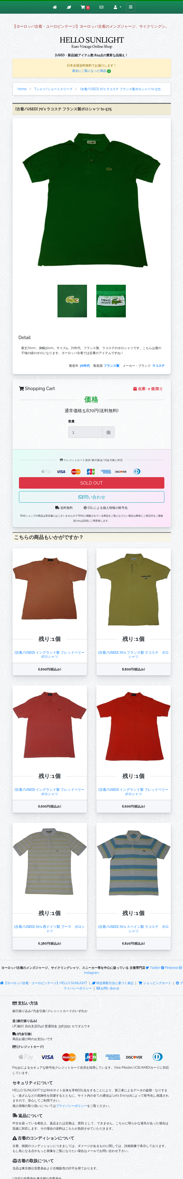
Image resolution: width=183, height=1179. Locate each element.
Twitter (153, 967)
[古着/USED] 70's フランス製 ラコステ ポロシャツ (133, 654)
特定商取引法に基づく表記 (112, 983)
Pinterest (169, 967)
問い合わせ (91, 497)
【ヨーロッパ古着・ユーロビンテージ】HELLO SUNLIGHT (43, 983)
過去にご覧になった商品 (91, 70)
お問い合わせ (108, 988)
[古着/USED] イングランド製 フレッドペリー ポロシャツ (51, 654)
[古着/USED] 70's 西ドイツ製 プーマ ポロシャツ (49, 928)
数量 (71, 421)
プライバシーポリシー (71, 1106)
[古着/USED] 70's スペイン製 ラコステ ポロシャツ (133, 928)
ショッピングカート (155, 983)
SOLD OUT (91, 483)
